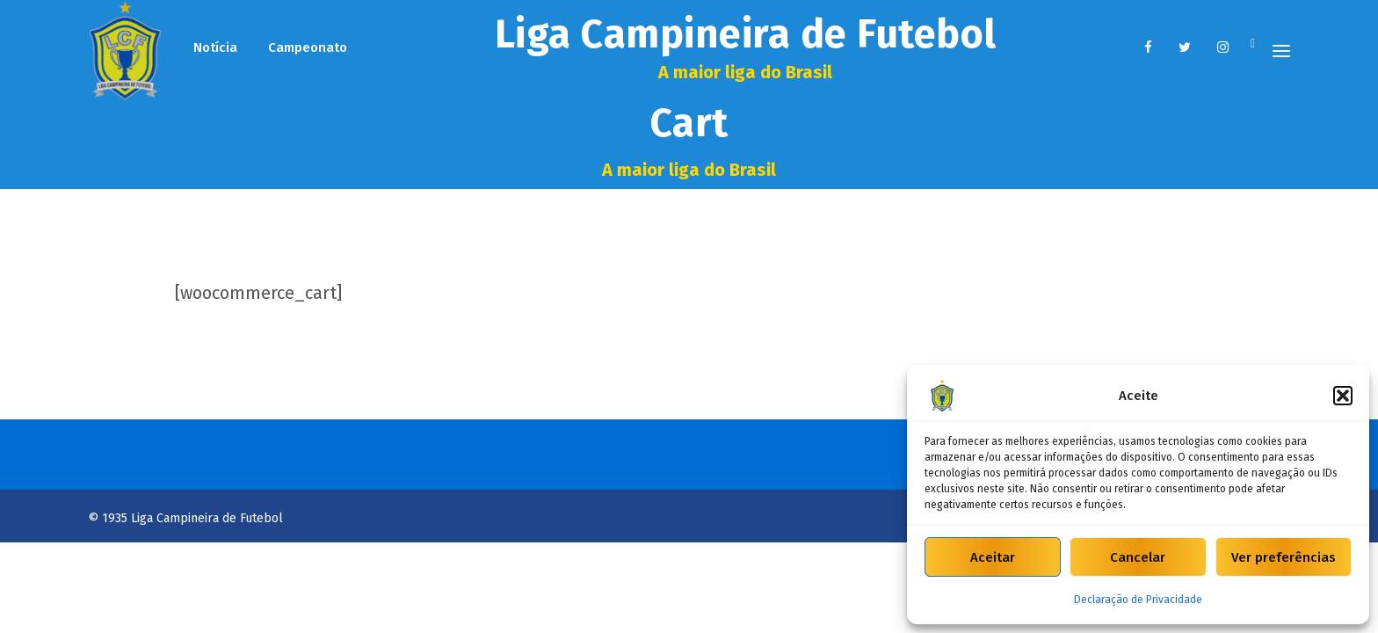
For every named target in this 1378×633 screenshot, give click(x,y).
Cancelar (1137, 557)
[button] (1343, 395)
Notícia (215, 47)
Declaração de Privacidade (1138, 599)
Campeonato (307, 47)
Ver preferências (1283, 557)
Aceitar (992, 557)
